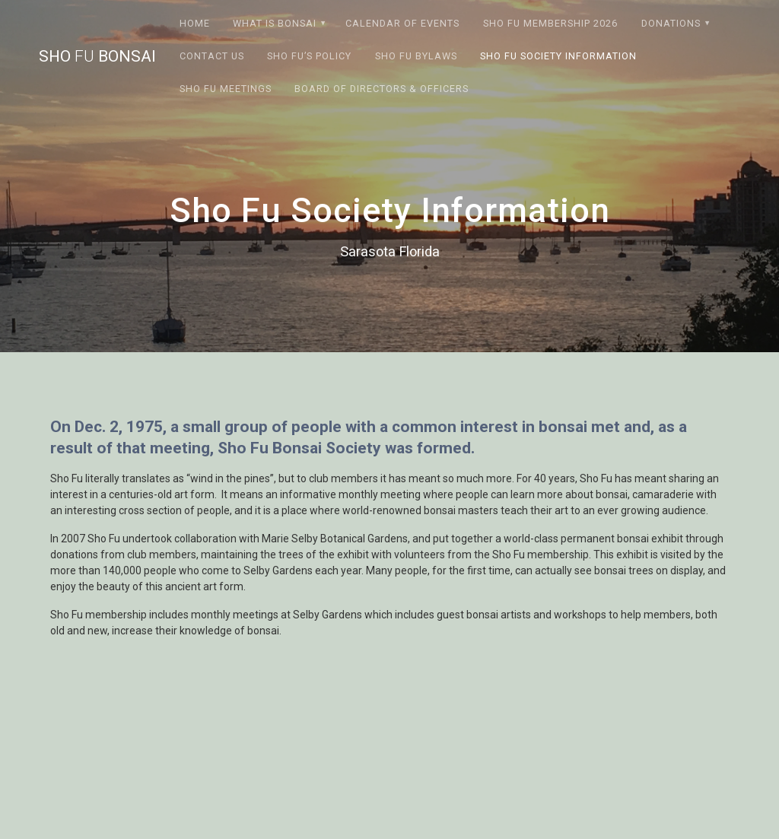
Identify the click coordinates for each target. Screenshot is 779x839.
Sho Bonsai (97, 57)
